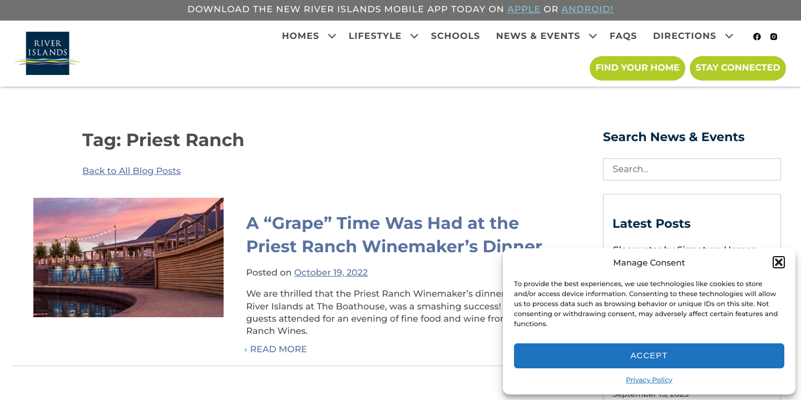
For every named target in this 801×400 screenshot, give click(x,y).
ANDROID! (588, 9)
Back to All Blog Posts (131, 171)
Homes (301, 36)
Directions (684, 36)
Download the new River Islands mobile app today (336, 9)
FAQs (623, 36)
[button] (778, 262)
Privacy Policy (649, 380)
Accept (649, 355)
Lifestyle (375, 36)
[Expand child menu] (332, 36)
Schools (456, 36)
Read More (278, 349)
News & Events (538, 36)
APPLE (524, 9)
